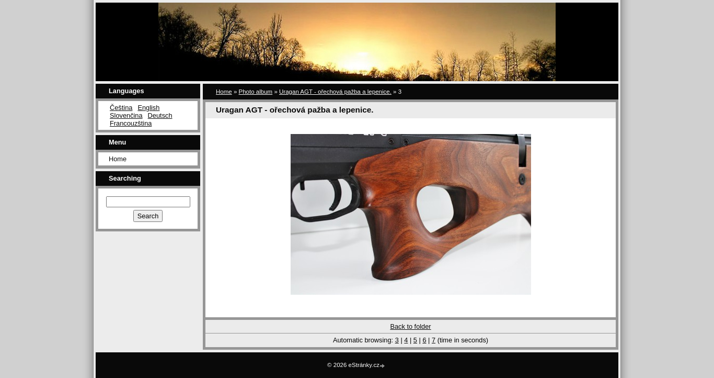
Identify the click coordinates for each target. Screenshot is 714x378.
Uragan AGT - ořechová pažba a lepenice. (335, 91)
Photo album (256, 91)
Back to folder (410, 326)
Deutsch (160, 115)
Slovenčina (126, 115)
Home (117, 159)
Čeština (121, 108)
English (148, 108)
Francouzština (131, 123)
